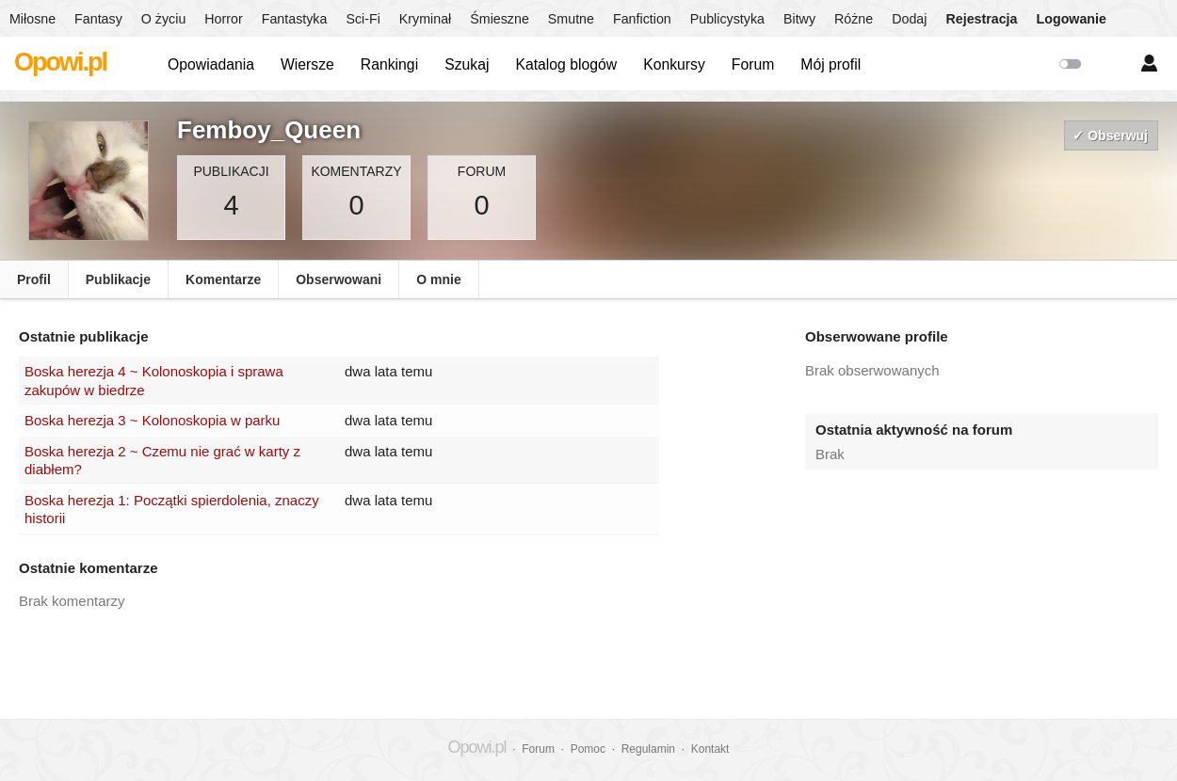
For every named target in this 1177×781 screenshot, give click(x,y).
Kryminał (425, 18)
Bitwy (799, 18)
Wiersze (307, 64)
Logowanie (1071, 18)
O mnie (438, 279)
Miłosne (32, 18)
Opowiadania (211, 64)
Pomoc (588, 749)
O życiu (163, 18)
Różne (853, 18)
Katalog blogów (566, 64)
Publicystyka (727, 18)
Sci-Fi (362, 18)
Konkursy (674, 64)
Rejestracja (981, 18)
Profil (34, 279)
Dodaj (909, 18)
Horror (223, 18)
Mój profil (830, 64)
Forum (753, 64)
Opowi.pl (60, 62)
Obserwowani (338, 279)
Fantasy (98, 18)
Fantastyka (295, 18)
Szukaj (466, 64)
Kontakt (710, 749)
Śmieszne (499, 18)
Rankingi (389, 64)
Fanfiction (642, 18)
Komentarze (223, 279)
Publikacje (118, 279)
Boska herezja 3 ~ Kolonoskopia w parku (152, 420)
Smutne (571, 18)
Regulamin (648, 749)
